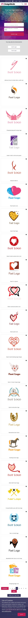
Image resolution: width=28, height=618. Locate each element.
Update (14, 34)
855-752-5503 (8, 1)
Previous (5, 588)
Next (14, 591)
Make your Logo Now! (14, 595)
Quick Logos (14, 47)
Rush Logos (14, 50)
